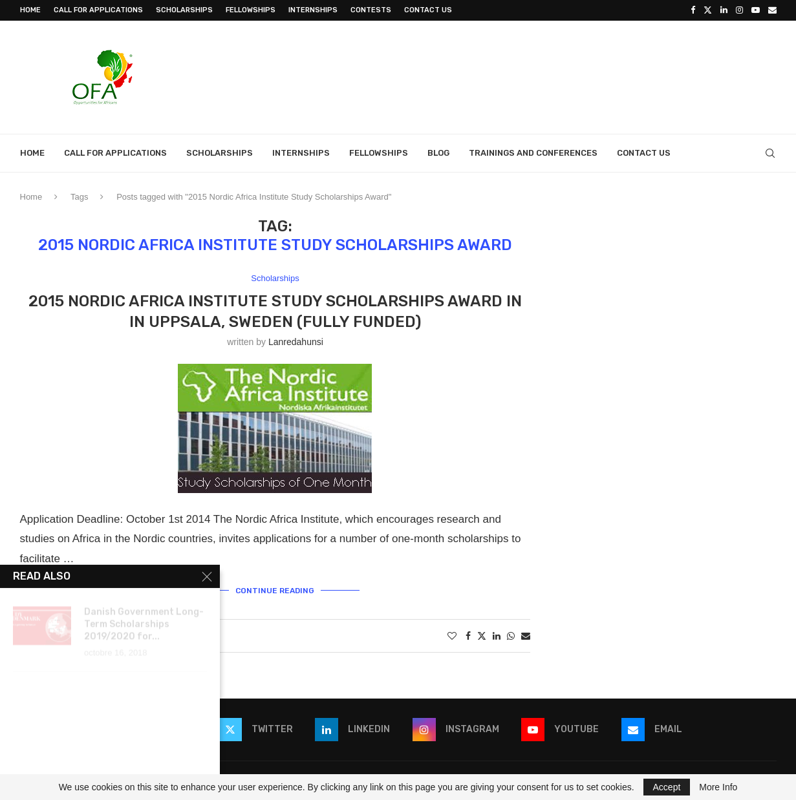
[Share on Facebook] (468, 636)
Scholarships (184, 10)
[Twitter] (708, 10)
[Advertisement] (541, 76)
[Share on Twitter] (481, 635)
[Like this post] (452, 636)
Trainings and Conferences (533, 153)
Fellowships (250, 10)
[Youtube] (755, 10)
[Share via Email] (525, 636)
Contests (370, 10)
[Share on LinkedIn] (496, 636)
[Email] (772, 10)
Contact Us (428, 10)
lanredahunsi (295, 342)
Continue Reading (274, 590)
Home (30, 10)
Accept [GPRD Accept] (667, 787)
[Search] (770, 153)
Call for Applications (98, 10)
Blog (438, 153)
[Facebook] (693, 10)
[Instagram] (739, 10)
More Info (718, 787)
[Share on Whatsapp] (511, 636)
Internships (313, 10)
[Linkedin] (723, 10)
